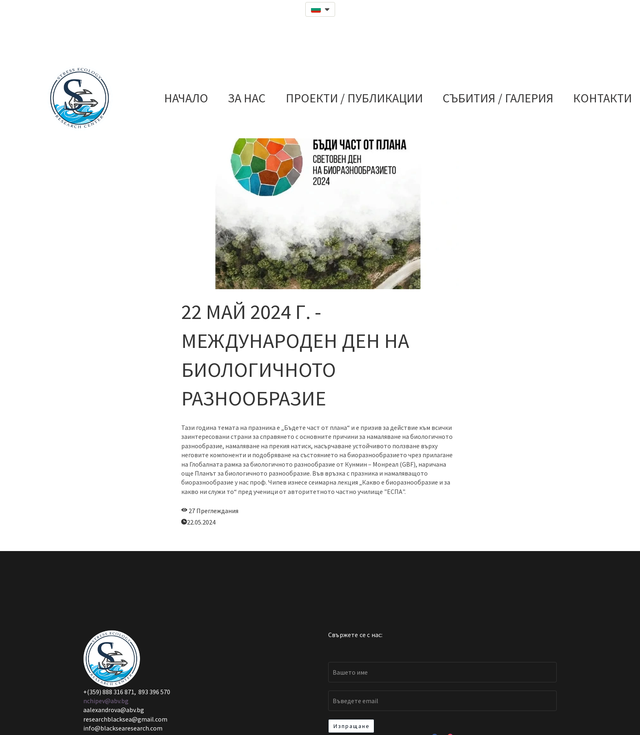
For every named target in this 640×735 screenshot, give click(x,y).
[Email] (442, 701)
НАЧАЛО (186, 98)
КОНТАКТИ (602, 98)
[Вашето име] (442, 672)
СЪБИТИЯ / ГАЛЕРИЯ (497, 98)
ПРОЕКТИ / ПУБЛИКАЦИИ (354, 98)
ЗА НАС (247, 98)
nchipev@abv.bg (106, 701)
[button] (320, 9)
